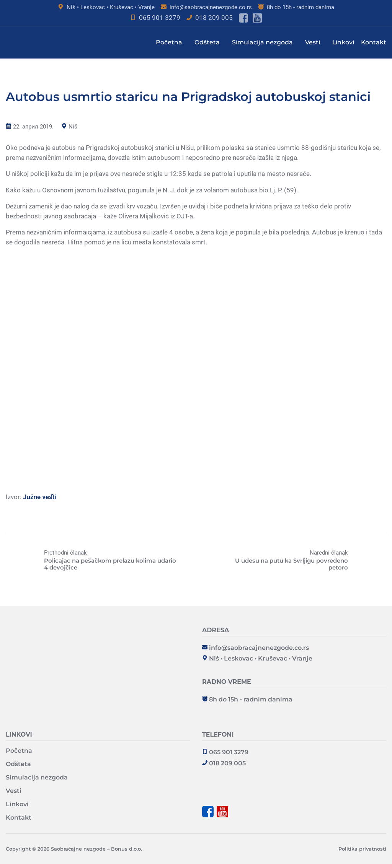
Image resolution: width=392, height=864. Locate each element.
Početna (169, 42)
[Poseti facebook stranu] (243, 18)
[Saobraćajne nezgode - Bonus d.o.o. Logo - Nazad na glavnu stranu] (44, 42)
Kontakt (373, 42)
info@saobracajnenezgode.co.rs (211, 7)
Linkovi (343, 42)
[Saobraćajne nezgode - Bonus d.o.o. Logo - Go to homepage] (98, 632)
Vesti (312, 42)
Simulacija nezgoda (262, 42)
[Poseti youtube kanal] (257, 18)
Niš (73, 126)
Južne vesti (39, 497)
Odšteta (207, 42)
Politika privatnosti (362, 849)
